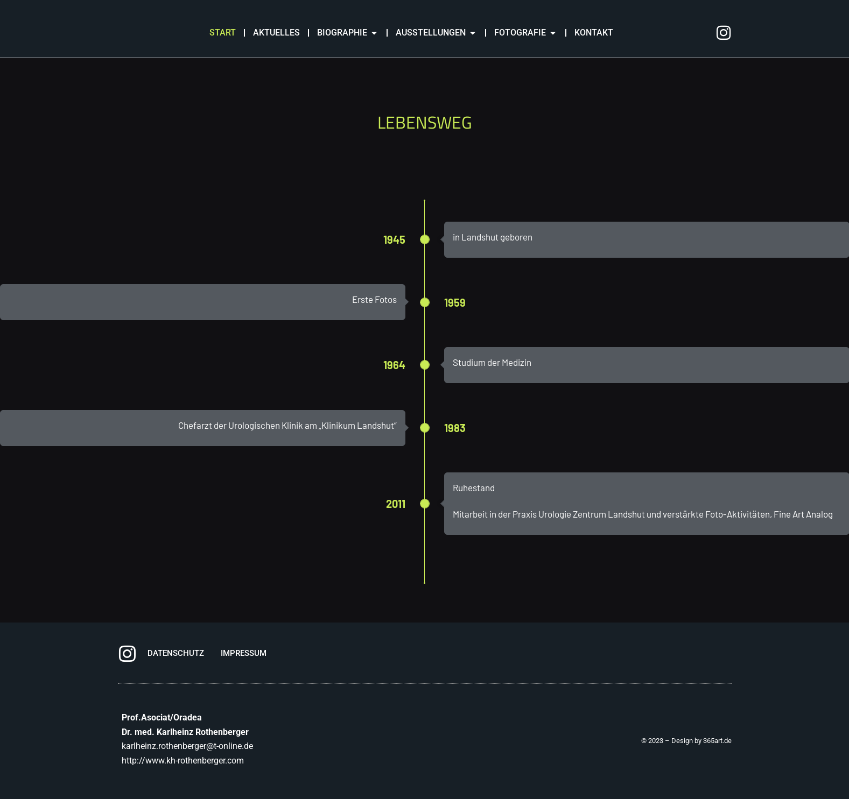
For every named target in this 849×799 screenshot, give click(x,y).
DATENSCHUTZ (176, 653)
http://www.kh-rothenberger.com (183, 760)
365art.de (717, 741)
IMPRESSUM (243, 653)
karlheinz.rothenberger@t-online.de (187, 746)
